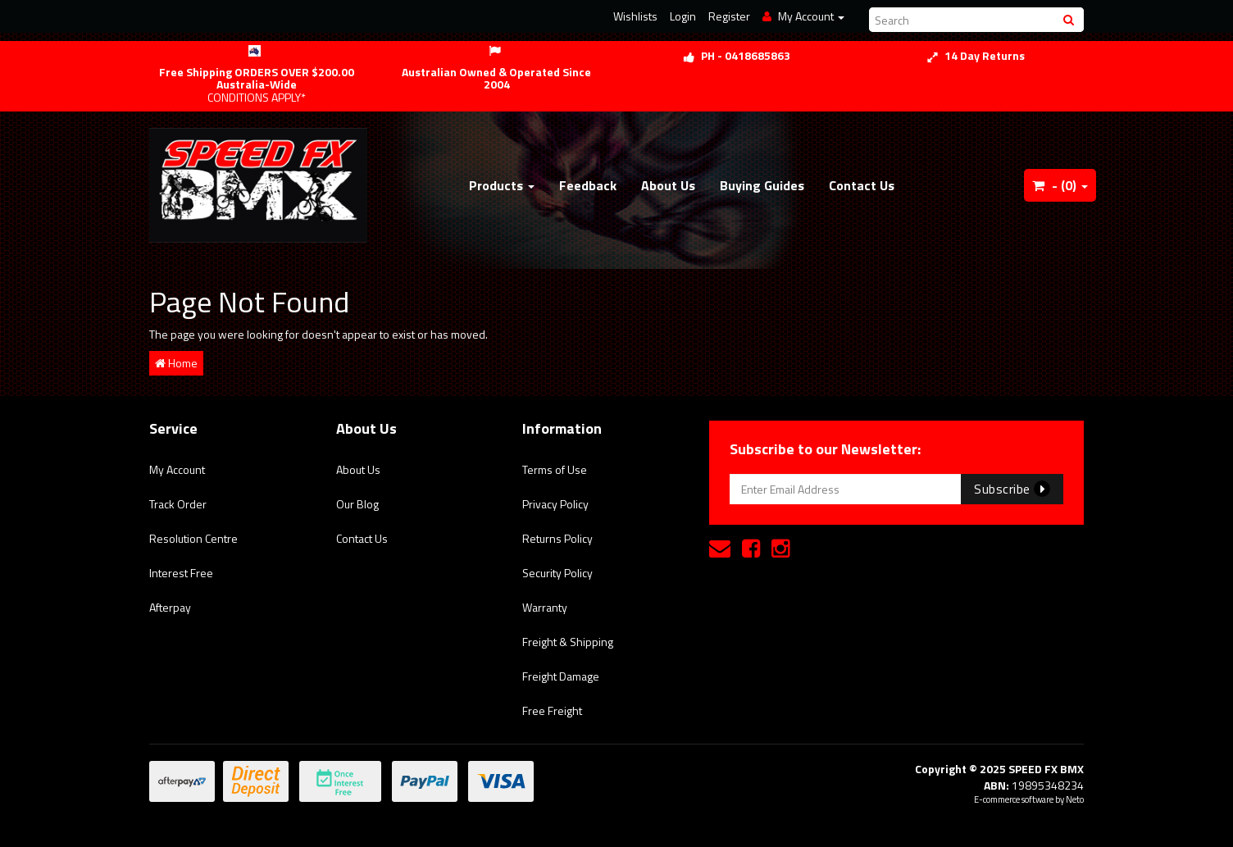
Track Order (178, 503)
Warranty (544, 607)
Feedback (587, 185)
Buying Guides (762, 185)
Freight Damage (560, 676)
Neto (1075, 799)
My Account (177, 469)
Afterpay (170, 607)
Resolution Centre (193, 538)
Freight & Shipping (567, 641)
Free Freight (552, 710)
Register (729, 16)
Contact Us (861, 185)
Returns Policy (557, 538)
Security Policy (557, 572)
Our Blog (357, 503)
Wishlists (635, 16)
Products (502, 185)
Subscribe (1012, 489)
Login (683, 16)
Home (176, 362)
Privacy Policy (555, 503)
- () (1060, 185)
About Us (668, 185)
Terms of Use (554, 469)
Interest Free (181, 572)
